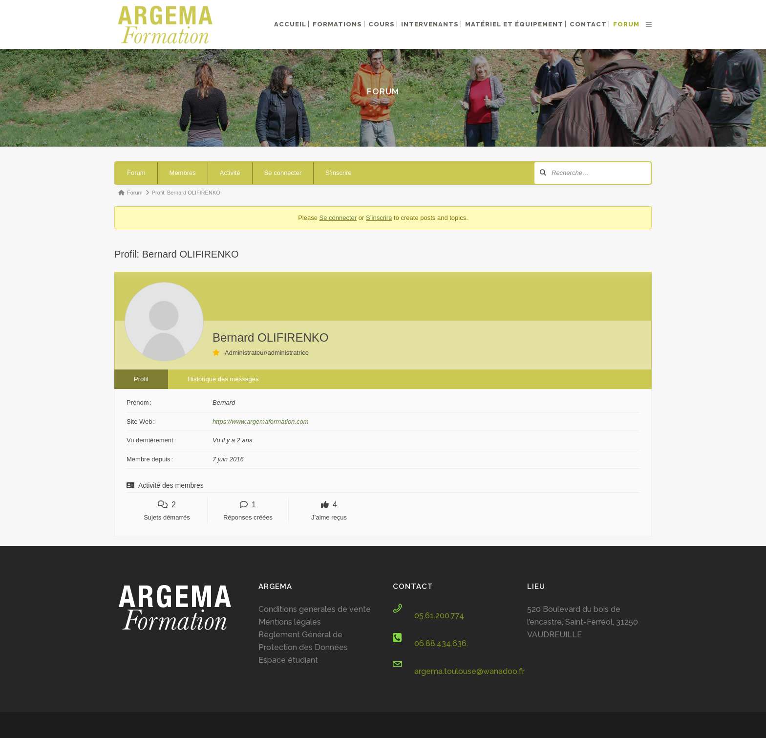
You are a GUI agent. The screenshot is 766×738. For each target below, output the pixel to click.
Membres (183, 172)
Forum (136, 172)
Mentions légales (289, 622)
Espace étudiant (288, 660)
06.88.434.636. (441, 643)
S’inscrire (338, 172)
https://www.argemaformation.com (261, 421)
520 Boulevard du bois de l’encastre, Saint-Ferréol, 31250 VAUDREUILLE (582, 622)
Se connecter (283, 172)
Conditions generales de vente (314, 609)
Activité (230, 172)
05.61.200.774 (439, 615)
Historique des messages (223, 379)
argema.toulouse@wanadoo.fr (469, 671)
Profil (141, 379)
